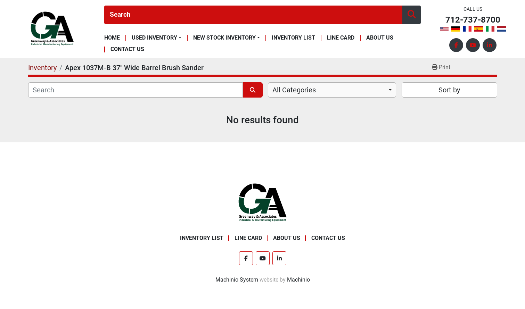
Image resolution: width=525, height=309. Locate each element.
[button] (156, 38)
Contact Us (127, 49)
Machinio (298, 279)
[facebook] (456, 45)
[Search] (253, 15)
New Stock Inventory (224, 38)
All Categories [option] (294, 90)
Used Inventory (154, 38)
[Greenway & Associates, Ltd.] (262, 202)
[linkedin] (490, 45)
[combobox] (332, 90)
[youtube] (473, 45)
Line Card (340, 38)
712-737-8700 (472, 20)
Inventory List (293, 38)
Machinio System (236, 279)
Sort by (449, 90)
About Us (379, 38)
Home (112, 38)
